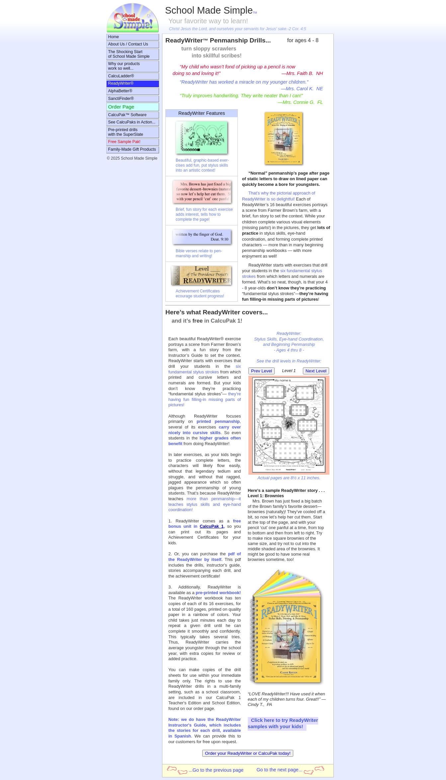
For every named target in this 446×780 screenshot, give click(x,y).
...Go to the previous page (205, 770)
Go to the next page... (290, 770)
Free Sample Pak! (124, 141)
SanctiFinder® (121, 98)
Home (113, 37)
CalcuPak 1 (212, 526)
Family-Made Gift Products (132, 149)
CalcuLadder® (121, 76)
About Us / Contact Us (128, 44)
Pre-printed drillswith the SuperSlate (125, 132)
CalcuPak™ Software (127, 115)
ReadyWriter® (121, 83)
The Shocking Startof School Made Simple (129, 54)
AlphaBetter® (120, 91)
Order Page (121, 107)
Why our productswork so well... (124, 66)
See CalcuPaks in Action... (132, 122)
